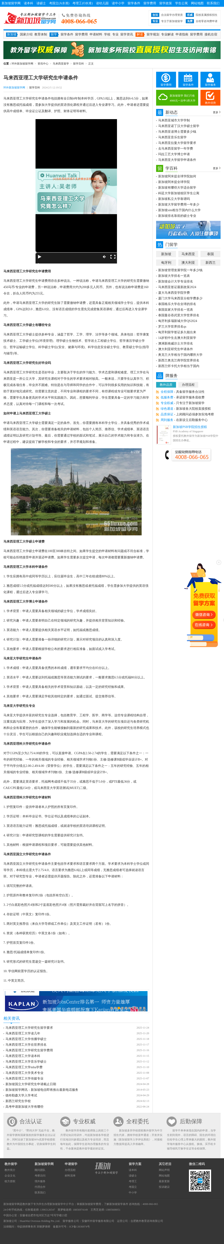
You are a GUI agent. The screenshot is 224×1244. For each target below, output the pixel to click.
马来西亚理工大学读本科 (22, 1056)
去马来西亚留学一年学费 (175, 148)
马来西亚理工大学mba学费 (24, 1067)
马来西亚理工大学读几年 (22, 1033)
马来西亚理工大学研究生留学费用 (29, 1050)
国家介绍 (26, 34)
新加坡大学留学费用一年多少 (178, 204)
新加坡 (166, 254)
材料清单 (70, 1175)
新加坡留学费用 (91, 1204)
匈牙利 (166, 262)
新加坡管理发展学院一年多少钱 (180, 270)
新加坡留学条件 (118, 1204)
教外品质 (166, 384)
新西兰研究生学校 (18, 1101)
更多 (215, 112)
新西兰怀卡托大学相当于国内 (178, 366)
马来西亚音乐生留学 (172, 137)
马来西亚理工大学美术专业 (24, 1073)
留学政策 (165, 3)
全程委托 (137, 1121)
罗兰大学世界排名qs (172, 326)
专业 (115, 34)
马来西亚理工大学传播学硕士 (26, 1039)
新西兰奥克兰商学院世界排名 (178, 360)
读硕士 (41, 3)
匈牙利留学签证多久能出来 (177, 332)
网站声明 (164, 1170)
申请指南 (182, 34)
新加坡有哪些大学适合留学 (177, 187)
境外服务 (40, 1181)
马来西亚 (188, 254)
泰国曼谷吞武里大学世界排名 (178, 315)
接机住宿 (211, 34)
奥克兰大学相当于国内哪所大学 (180, 354)
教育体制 (40, 34)
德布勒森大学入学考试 (21, 1095)
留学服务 (210, 84)
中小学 (133, 1192)
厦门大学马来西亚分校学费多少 (180, 298)
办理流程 (188, 384)
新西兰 (210, 262)
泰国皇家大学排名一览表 (175, 309)
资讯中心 (43, 63)
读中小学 (118, 3)
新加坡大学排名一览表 (174, 275)
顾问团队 (40, 1170)
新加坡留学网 (11, 3)
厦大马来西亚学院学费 (174, 292)
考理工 (133, 1181)
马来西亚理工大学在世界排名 (26, 1044)
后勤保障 (191, 1121)
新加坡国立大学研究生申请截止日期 (30, 1084)
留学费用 (149, 3)
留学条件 (134, 3)
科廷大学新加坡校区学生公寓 (178, 193)
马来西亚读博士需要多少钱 (177, 131)
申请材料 (96, 34)
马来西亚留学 (61, 63)
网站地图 (197, 3)
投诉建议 (164, 1187)
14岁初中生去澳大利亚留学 (177, 338)
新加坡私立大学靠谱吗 (174, 199)
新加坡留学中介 (59, 1204)
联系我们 (213, 3)
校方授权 (10, 1181)
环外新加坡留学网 (30, 18)
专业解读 (167, 34)
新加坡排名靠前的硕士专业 (177, 215)
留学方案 (135, 1164)
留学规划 (153, 34)
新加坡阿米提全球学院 (174, 182)
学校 (107, 34)
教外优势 (210, 102)
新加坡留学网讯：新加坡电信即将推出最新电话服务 (41, 1089)
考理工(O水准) (82, 3)
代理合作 (40, 1187)
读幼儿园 (102, 3)
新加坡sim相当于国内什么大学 (179, 210)
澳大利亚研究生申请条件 (175, 349)
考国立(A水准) (59, 3)
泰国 (210, 254)
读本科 (28, 3)
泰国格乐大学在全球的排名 (177, 304)
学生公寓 (181, 3)
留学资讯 (126, 34)
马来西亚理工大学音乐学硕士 (26, 1061)
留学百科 (78, 63)
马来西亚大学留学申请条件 (177, 160)
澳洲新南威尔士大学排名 (175, 343)
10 (144, 1008)
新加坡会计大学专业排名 (175, 281)
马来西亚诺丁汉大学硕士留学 (178, 126)
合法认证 (30, 1121)
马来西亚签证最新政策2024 (177, 287)
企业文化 (10, 1175)
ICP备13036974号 (79, 1226)
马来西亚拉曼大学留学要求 (177, 143)
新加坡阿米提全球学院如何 (177, 176)
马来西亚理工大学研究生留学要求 (29, 1027)
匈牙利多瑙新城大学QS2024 (177, 321)
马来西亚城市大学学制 (174, 120)
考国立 (133, 1187)
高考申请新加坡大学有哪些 (24, 1106)
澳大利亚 (188, 262)
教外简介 (10, 1170)
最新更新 (164, 1181)
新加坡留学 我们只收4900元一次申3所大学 (182, 98)
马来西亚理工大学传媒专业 (24, 1078)
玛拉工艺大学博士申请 (174, 154)
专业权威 (84, 1121)
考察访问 (40, 1175)
